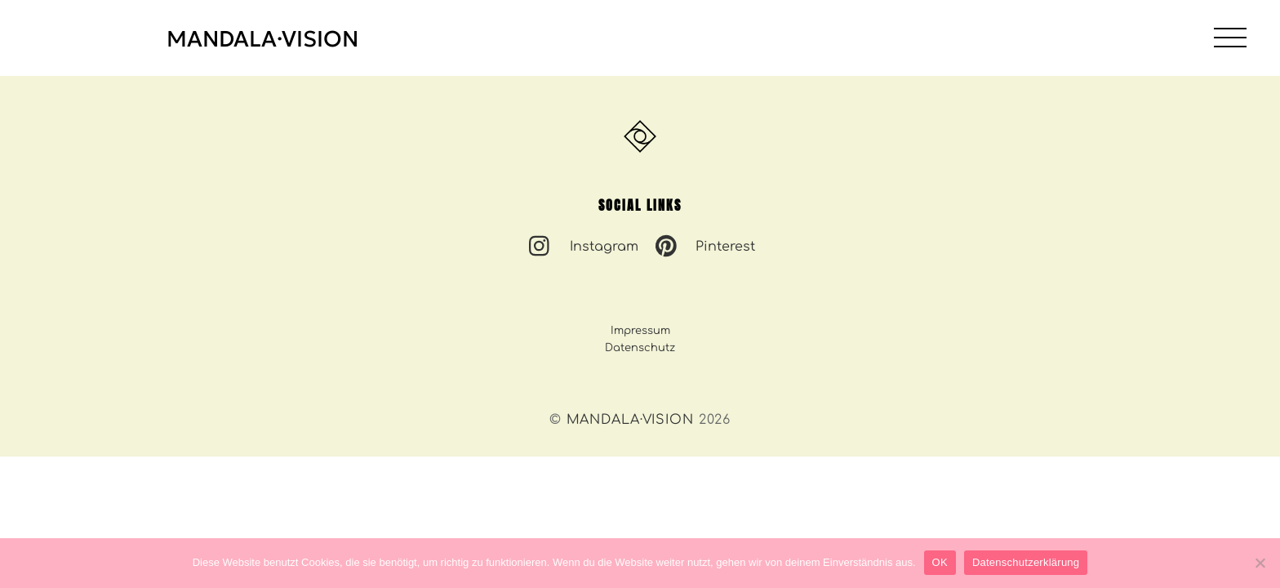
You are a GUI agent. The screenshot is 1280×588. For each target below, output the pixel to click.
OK (940, 562)
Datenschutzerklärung (1025, 562)
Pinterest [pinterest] (701, 246)
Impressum (640, 330)
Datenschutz (640, 348)
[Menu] (1230, 38)
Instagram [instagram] (579, 246)
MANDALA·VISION (630, 419)
